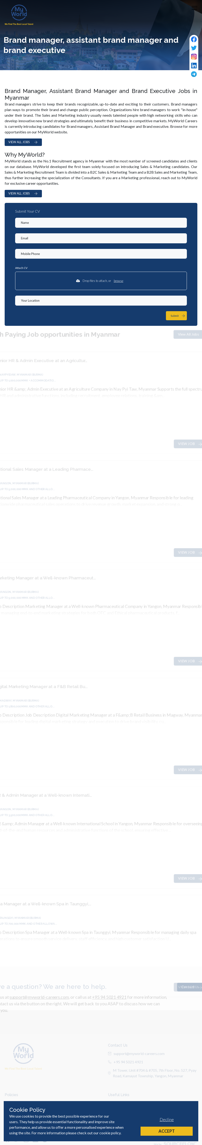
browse (118, 281)
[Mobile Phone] (101, 254)
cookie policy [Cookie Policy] (110, 1133)
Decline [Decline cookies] (167, 1119)
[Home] (19, 15)
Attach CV (21, 268)
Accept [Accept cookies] (166, 1131)
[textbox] (101, 223)
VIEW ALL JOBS (23, 142)
